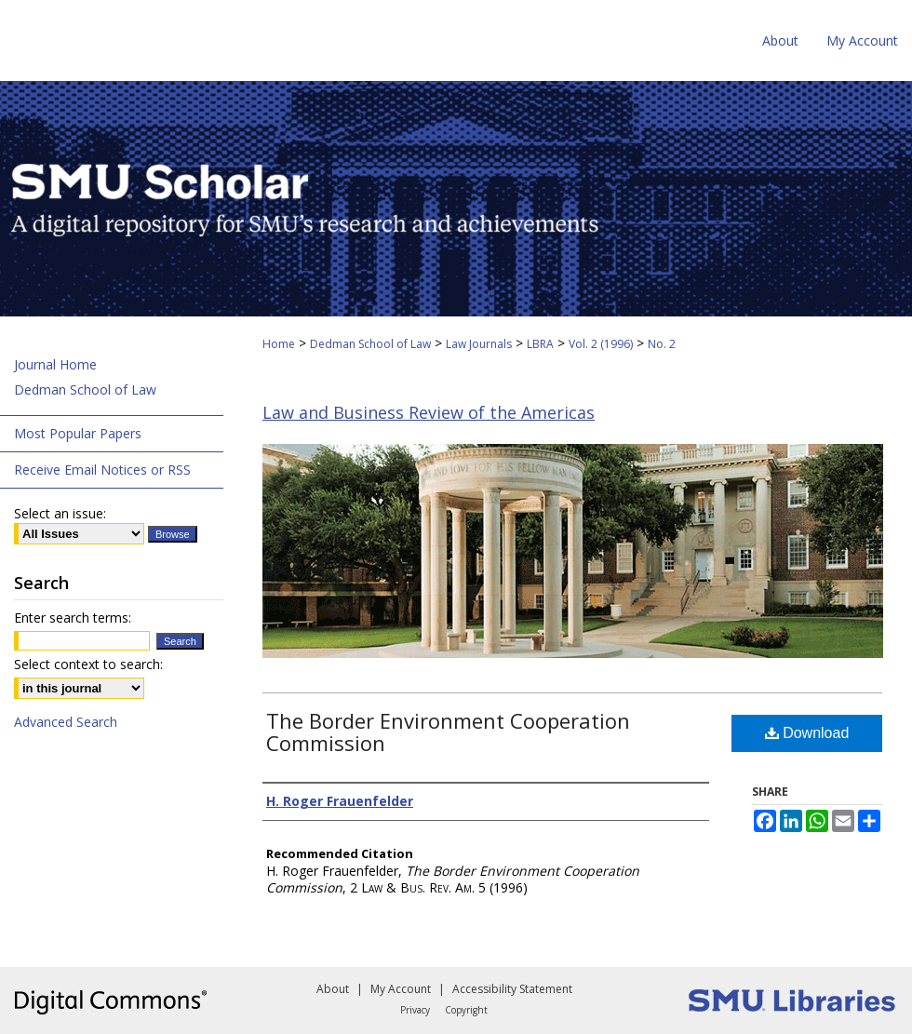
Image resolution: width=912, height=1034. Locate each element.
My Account (400, 989)
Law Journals (479, 344)
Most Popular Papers (77, 433)
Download (807, 733)
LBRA (540, 344)
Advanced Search (65, 722)
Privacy (415, 1009)
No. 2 (662, 344)
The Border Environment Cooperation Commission (448, 731)
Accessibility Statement (512, 989)
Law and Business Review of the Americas (428, 412)
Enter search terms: (72, 617)
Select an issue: (60, 513)
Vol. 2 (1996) (601, 344)
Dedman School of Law (370, 344)
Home (278, 344)
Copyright (466, 1009)
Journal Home (55, 364)
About (332, 989)
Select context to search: (88, 664)
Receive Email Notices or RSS (102, 469)
